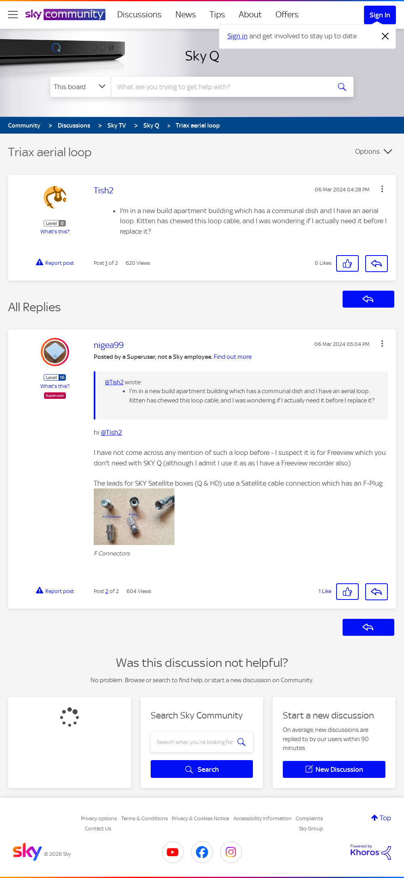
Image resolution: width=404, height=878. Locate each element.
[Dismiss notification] (385, 36)
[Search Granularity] (80, 87)
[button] (382, 189)
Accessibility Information (263, 818)
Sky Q (202, 56)
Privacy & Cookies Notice (200, 818)
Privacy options (99, 818)
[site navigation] (13, 14)
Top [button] (385, 818)
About (250, 14)
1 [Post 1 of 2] (106, 263)
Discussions (139, 14)
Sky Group (311, 829)
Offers (287, 14)
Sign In (380, 15)
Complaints (309, 818)
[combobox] (220, 87)
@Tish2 (114, 382)
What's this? (54, 231)
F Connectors (112, 553)
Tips (217, 14)
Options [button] (367, 151)
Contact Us (98, 829)
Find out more (233, 356)
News (185, 14)
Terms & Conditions (144, 818)
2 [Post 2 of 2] (106, 591)
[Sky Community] (65, 14)
